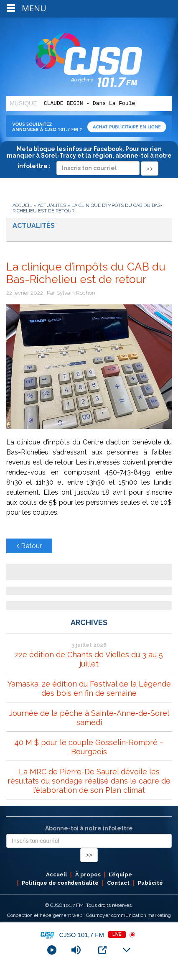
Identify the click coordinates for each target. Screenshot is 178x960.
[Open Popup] (102, 950)
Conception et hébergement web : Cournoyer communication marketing (89, 915)
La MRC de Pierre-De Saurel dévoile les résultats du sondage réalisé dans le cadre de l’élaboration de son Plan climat (89, 780)
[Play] (52, 950)
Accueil (22, 205)
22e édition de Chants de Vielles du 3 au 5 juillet (89, 659)
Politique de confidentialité (60, 883)
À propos (88, 874)
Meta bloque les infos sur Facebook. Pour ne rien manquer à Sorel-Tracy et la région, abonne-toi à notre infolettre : (89, 158)
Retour (29, 546)
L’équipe (120, 874)
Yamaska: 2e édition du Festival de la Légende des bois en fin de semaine (89, 688)
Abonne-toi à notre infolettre (89, 828)
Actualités (52, 205)
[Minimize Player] (126, 950)
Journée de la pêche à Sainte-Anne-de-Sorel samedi (89, 718)
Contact (118, 883)
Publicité (150, 883)
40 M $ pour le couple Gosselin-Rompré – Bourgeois (89, 747)
